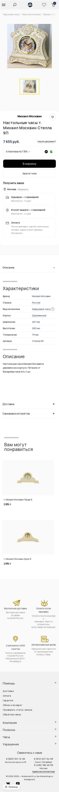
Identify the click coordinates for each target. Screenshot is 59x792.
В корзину (29, 164)
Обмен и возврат (12, 705)
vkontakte (10, 782)
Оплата (7, 695)
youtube (19, 782)
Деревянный (39, 315)
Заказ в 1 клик (29, 173)
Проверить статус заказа (17, 709)
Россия (36, 302)
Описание (29, 267)
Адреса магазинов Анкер (43, 771)
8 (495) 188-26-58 (43, 765)
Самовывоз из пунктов (29, 413)
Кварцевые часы (41, 309)
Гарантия (8, 700)
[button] (3, 4)
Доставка (29, 403)
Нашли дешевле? (46, 141)
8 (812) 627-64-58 (43, 758)
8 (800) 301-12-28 (15, 758)
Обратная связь (12, 714)
